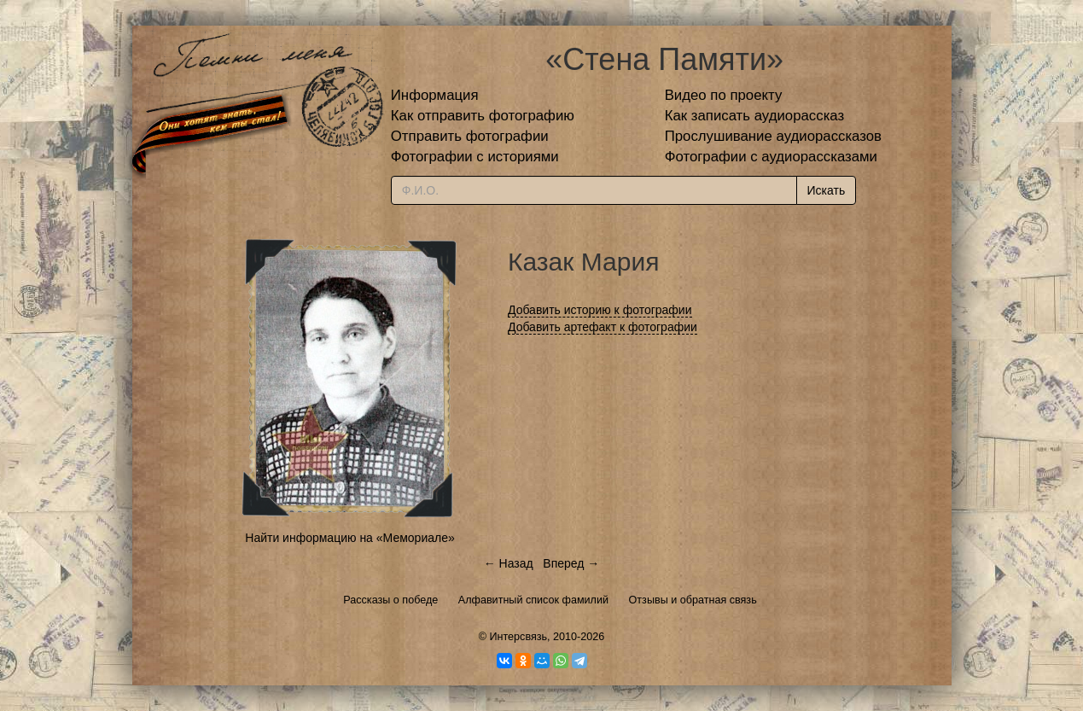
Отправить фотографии (470, 136)
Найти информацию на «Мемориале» (349, 538)
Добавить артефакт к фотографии (602, 327)
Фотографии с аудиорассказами (771, 157)
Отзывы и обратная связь (693, 600)
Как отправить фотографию (482, 116)
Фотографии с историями (475, 157)
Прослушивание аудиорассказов (773, 136)
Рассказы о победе (390, 600)
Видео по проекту (724, 95)
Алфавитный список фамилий (533, 600)
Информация (435, 95)
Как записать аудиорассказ (755, 116)
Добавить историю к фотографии (600, 310)
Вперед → (571, 563)
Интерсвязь (518, 637)
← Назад (508, 563)
